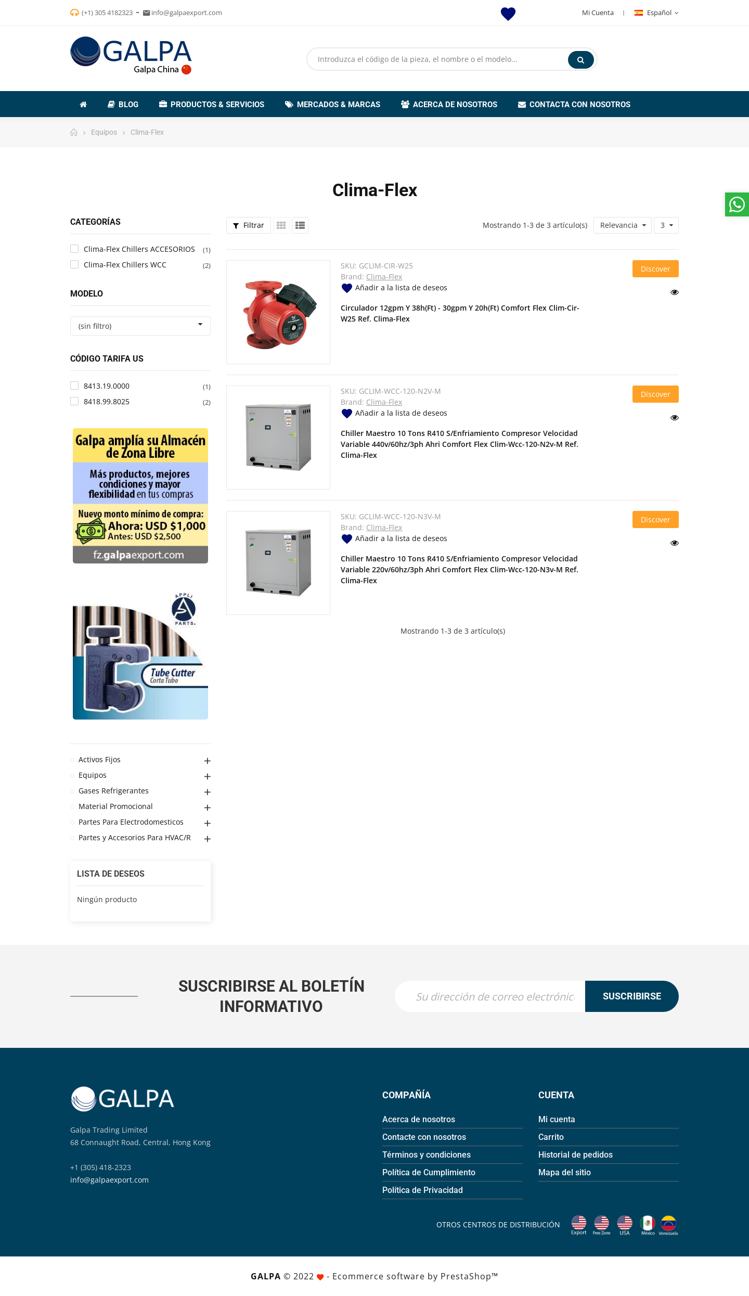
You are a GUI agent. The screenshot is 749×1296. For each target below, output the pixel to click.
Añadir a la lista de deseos (394, 287)
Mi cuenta (556, 1119)
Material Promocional (116, 806)
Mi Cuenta (598, 12)
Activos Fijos (100, 759)
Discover (655, 269)
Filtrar (248, 225)
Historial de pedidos (575, 1155)
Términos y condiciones (426, 1155)
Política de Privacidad (422, 1190)
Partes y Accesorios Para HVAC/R (135, 837)
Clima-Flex (384, 276)
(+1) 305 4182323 (107, 12)
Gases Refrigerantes (114, 790)
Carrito (551, 1137)
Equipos (93, 775)
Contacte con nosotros (424, 1137)
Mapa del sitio (564, 1172)
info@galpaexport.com (109, 1180)
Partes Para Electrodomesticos (131, 822)
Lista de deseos (111, 874)
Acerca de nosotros (418, 1119)
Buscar (580, 59)
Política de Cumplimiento (428, 1172)
